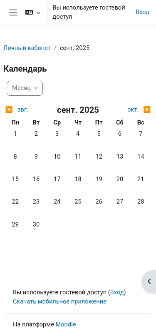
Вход (142, 12)
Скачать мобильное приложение (59, 301)
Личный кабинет (27, 48)
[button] (32, 12)
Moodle (66, 324)
